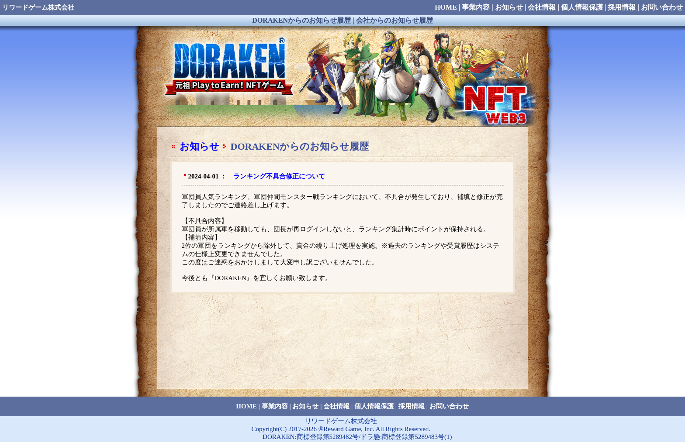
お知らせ (199, 146)
